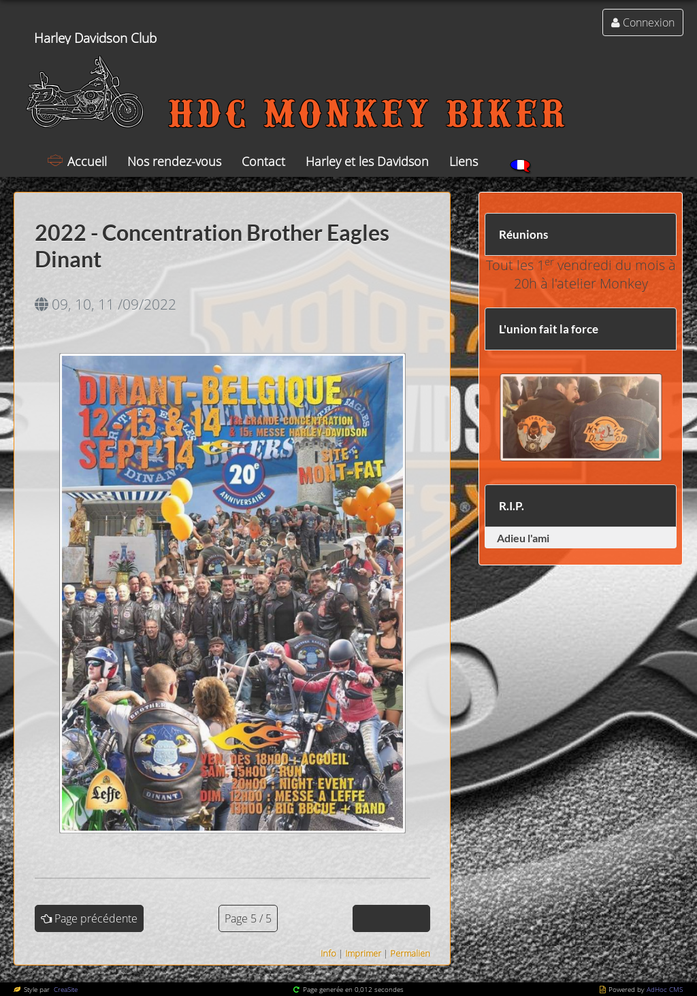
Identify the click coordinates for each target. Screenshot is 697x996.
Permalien (410, 953)
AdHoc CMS (665, 989)
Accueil (87, 161)
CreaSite (65, 989)
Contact (263, 161)
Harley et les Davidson (367, 161)
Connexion (649, 22)
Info (328, 953)
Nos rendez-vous (174, 161)
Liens (463, 161)
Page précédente (95, 918)
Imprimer (363, 953)
